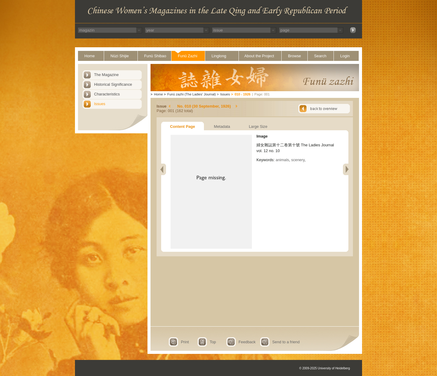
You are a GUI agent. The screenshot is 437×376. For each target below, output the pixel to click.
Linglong (219, 56)
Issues (99, 103)
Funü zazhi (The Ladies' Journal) (191, 94)
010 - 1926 (243, 94)
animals (282, 160)
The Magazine (106, 74)
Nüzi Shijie (119, 56)
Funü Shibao (155, 56)
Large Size (258, 126)
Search (320, 56)
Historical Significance (113, 84)
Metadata (222, 126)
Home (89, 56)
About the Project (259, 56)
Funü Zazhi (187, 56)
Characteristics (107, 94)
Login (345, 56)
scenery (298, 160)
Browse (294, 56)
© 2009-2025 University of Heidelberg (324, 368)
